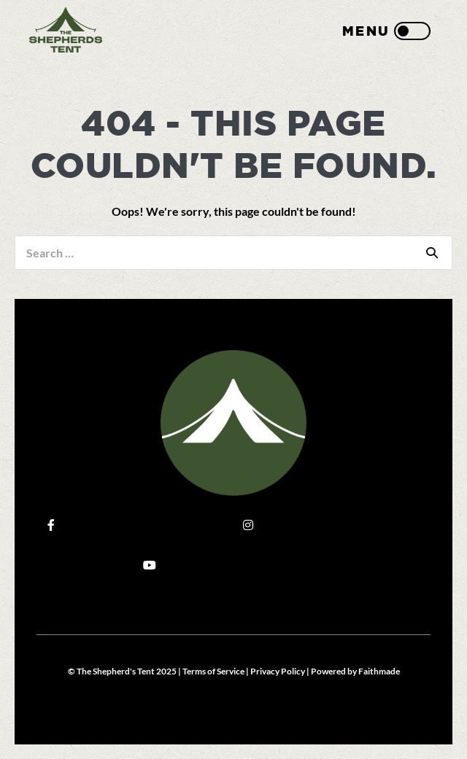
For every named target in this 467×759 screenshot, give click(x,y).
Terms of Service (213, 671)
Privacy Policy (277, 671)
